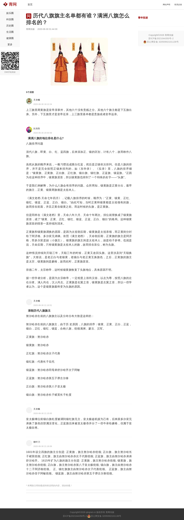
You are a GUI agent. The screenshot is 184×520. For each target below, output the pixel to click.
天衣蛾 (36, 100)
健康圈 (10, 38)
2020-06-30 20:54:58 (42, 133)
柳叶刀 (36, 442)
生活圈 (10, 32)
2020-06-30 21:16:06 (42, 446)
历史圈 (10, 25)
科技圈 (10, 19)
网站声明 (166, 5)
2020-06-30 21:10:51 (42, 305)
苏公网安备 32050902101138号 (161, 42)
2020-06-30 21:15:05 (42, 413)
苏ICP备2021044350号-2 (161, 38)
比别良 (36, 128)
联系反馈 (178, 5)
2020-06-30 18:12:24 (42, 104)
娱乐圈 (10, 13)
